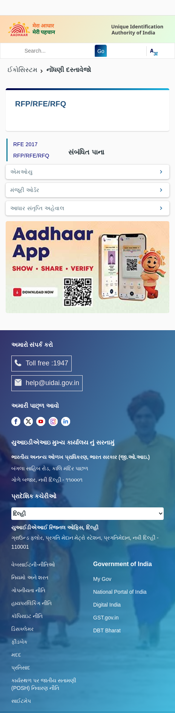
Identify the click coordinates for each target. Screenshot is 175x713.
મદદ (16, 655)
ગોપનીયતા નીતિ (28, 590)
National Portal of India (120, 592)
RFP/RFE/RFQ (31, 156)
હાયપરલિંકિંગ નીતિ (31, 603)
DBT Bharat (107, 630)
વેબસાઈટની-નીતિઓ (33, 565)
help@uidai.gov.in (47, 383)
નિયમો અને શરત (29, 577)
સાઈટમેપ (21, 701)
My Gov (102, 579)
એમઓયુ (21, 171)
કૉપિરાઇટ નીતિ (27, 616)
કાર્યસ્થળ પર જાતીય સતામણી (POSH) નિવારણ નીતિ (43, 684)
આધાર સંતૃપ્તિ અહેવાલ (37, 208)
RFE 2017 (25, 144)
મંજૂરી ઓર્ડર (25, 190)
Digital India (107, 605)
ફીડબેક (19, 642)
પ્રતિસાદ (20, 668)
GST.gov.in (105, 618)
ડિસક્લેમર (22, 629)
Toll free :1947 (41, 363)
